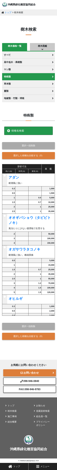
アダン (14, 177)
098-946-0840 (29, 381)
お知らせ (40, 405)
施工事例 (12, 416)
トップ (14, 466)
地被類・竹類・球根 (14, 98)
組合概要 (12, 422)
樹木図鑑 (42, 46)
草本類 (7, 84)
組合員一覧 (41, 416)
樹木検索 (12, 411)
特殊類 (7, 76)
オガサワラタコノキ (24, 249)
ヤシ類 (7, 69)
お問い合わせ (29, 372)
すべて (7, 55)
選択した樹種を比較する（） (28, 155)
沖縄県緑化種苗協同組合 (22, 4)
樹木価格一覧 (14, 46)
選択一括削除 (28, 145)
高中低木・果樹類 (13, 62)
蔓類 (6, 91)
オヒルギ (16, 298)
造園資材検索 (43, 411)
